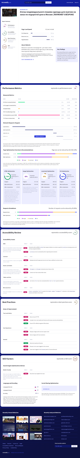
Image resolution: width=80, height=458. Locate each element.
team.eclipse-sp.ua (65, 419)
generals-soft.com (65, 422)
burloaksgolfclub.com (49, 429)
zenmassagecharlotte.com (67, 429)
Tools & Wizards (70, 2)
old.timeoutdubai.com (49, 422)
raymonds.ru (24, 9)
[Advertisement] (49, 23)
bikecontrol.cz (47, 435)
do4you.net (64, 439)
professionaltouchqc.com (67, 416)
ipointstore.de (47, 426)
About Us (76, 2)
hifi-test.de (63, 435)
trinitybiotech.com (65, 432)
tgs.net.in (46, 432)
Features (9, 443)
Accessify (6, 2)
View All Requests (40, 136)
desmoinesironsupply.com (50, 416)
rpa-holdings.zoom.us (66, 426)
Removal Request (19, 445)
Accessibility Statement (8, 445)
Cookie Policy (14, 447)
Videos (4, 443)
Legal (21, 443)
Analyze (48, 2)
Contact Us (15, 443)
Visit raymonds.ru (28, 59)
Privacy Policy (6, 447)
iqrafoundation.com (48, 439)
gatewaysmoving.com (49, 419)
